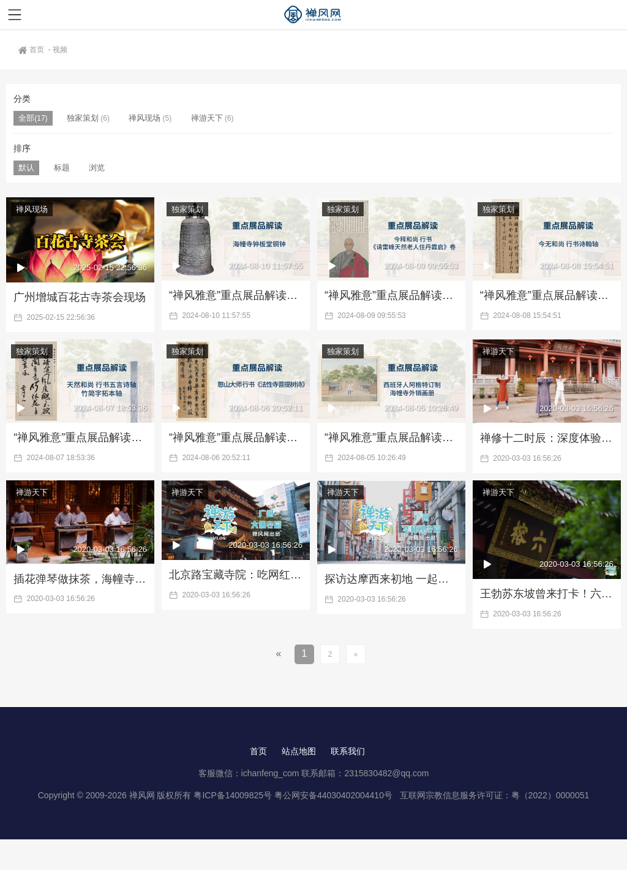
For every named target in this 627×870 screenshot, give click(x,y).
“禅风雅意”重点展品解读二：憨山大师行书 (235, 437)
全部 (26, 118)
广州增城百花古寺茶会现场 (79, 297)
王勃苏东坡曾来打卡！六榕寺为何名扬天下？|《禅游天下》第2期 (547, 594)
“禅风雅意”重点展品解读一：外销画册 (391, 437)
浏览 (97, 167)
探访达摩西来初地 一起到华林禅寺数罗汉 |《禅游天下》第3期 (391, 579)
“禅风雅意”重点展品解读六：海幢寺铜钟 (235, 295)
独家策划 (83, 118)
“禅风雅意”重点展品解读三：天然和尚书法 (80, 437)
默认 (26, 167)
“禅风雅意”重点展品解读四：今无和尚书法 (547, 295)
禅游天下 (207, 118)
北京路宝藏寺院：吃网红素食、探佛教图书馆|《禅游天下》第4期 (235, 575)
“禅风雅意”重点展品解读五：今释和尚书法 (391, 295)
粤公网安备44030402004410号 (334, 795)
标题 (62, 167)
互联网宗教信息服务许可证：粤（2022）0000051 (495, 795)
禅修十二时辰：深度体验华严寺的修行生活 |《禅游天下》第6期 (547, 438)
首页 (32, 49)
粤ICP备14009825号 (232, 795)
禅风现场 (144, 118)
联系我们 (348, 751)
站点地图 (299, 751)
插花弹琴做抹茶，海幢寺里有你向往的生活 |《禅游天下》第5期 (80, 579)
